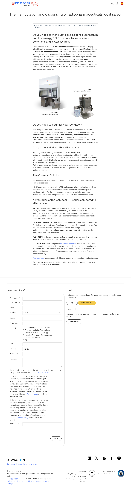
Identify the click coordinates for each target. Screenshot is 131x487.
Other (27, 340)
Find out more (38, 258)
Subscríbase (75, 322)
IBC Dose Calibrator (68, 244)
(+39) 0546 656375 (17, 480)
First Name (15, 298)
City (11, 344)
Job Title (14, 312)
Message (14, 359)
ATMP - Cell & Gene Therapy (36, 333)
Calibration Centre (32, 338)
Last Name (15, 303)
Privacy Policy (43, 374)
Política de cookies (33, 483)
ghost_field (14, 425)
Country (13, 348)
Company (14, 318)
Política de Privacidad (15, 483)
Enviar (55, 440)
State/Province (16, 353)
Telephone (14, 323)
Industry (13, 328)
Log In (72, 303)
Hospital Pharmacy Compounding (38, 335)
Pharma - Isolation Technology (37, 330)
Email (12, 307)
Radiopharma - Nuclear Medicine (38, 328)
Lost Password (89, 303)
